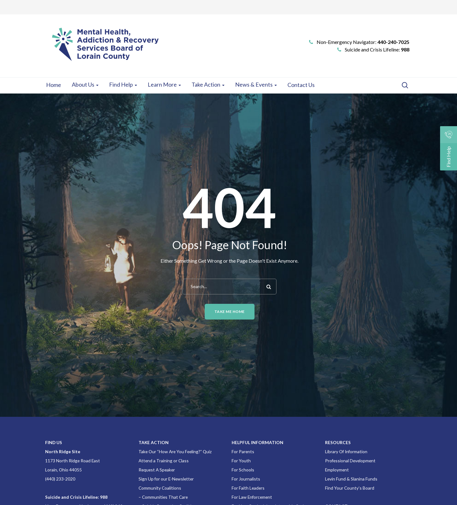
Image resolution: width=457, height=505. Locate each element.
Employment (337, 469)
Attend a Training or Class (164, 460)
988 (405, 49)
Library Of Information (346, 451)
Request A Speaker (157, 469)
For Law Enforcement (252, 497)
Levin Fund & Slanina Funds (351, 478)
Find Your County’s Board (349, 488)
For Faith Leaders (248, 488)
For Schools (243, 469)
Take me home (229, 311)
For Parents (243, 451)
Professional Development (350, 460)
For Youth (241, 460)
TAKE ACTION (154, 442)
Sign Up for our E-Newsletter (166, 478)
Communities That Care (165, 497)
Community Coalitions (160, 488)
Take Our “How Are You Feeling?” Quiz (175, 451)
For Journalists (246, 478)
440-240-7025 (393, 42)
